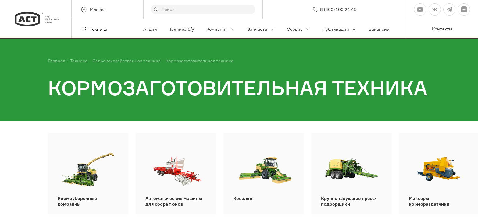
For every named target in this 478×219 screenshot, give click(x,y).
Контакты (442, 28)
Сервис (298, 29)
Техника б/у (181, 29)
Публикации (339, 29)
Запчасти (261, 29)
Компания (220, 29)
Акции (150, 29)
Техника (93, 29)
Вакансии (379, 29)
